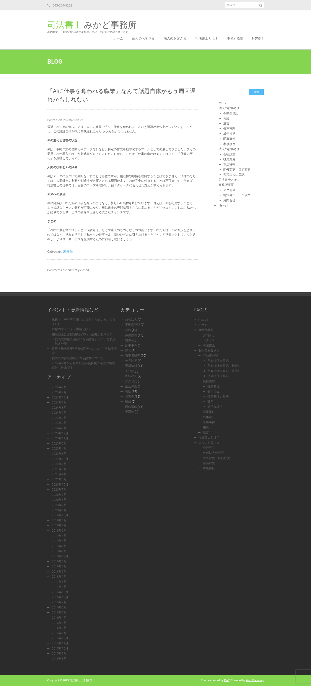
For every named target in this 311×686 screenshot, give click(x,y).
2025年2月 (59, 392)
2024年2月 (59, 423)
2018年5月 (59, 571)
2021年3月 (59, 479)
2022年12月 (60, 459)
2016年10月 (60, 597)
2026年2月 (59, 387)
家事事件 (229, 144)
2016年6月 (59, 607)
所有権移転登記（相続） (224, 366)
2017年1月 (59, 587)
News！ (258, 38)
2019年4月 (59, 541)
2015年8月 (59, 658)
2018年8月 (59, 561)
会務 (128, 330)
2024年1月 (59, 428)
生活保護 (131, 386)
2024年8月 (59, 407)
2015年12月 (60, 638)
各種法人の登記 (233, 174)
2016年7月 (59, 602)
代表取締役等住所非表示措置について (77, 358)
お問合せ (229, 200)
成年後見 (229, 133)
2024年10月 (60, 397)
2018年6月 (59, 566)
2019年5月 (59, 536)
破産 (210, 401)
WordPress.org (255, 680)
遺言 (226, 123)
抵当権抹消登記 (218, 376)
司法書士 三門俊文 (237, 195)
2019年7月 (59, 525)
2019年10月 (60, 515)
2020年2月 (59, 505)
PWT (227, 680)
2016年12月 (60, 592)
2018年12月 (60, 556)
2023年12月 (60, 433)
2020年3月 (59, 500)
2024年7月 (59, 412)
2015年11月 (60, 643)
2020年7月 (59, 489)
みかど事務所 (92, 27)
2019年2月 (59, 546)
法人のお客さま (175, 38)
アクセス (229, 190)
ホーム (118, 38)
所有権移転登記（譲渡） (224, 371)
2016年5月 (59, 612)
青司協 (129, 412)
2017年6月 (59, 582)
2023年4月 (59, 448)
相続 (226, 118)
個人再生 (213, 391)
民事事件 (229, 139)
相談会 (129, 396)
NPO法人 (131, 319)
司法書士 (209, 345)
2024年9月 (59, 402)
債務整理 (229, 128)
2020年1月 (59, 510)
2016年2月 (59, 628)
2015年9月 (59, 653)
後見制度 (131, 361)
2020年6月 (59, 495)
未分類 (68, 251)
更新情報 (131, 366)
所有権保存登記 (218, 361)
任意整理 (213, 386)
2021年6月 (59, 469)
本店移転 (229, 164)
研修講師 (131, 407)
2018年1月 (59, 576)
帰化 (128, 350)
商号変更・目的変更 (237, 169)
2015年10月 (60, 648)
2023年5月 (59, 443)
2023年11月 (60, 438)
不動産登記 (230, 113)
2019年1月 (59, 551)
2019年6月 (59, 530)
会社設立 (229, 154)
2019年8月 (59, 520)
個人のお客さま (143, 38)
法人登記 (131, 381)
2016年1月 (59, 633)
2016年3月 (59, 623)
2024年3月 (59, 418)
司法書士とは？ (206, 38)
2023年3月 (59, 453)
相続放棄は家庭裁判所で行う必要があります (82, 334)
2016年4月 (59, 617)
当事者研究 (132, 355)
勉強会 (129, 340)
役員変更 (229, 159)
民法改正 (131, 376)
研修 (128, 401)
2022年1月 (59, 464)
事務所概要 (235, 38)
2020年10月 (60, 484)
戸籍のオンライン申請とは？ (71, 329)
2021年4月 (59, 474)
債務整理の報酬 (218, 396)
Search (231, 5)
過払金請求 (215, 407)
